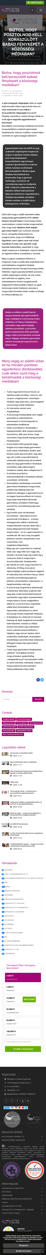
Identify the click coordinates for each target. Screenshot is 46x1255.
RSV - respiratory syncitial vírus (13, 734)
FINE (4, 882)
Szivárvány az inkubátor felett (21, 753)
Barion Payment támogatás (13, 1140)
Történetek (8, 954)
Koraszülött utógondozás (15, 908)
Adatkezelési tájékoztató (13, 1188)
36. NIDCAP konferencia (19, 824)
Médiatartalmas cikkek (24, 730)
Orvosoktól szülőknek (13, 912)
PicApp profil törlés (11, 1213)
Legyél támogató (35, 2)
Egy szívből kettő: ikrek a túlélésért (23, 762)
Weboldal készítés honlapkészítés (17, 1199)
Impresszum (7, 1195)
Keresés (38, 699)
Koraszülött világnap (24, 719)
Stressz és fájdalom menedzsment (18, 945)
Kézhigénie (7, 895)
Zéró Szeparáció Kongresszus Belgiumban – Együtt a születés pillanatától (27, 772)
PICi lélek (7, 928)
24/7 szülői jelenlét (36, 723)
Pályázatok (8, 916)
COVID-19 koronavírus (26, 727)
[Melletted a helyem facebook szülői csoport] (11, 1100)
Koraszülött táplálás (13, 903)
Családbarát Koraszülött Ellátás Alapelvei (22, 878)
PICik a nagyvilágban (12, 933)
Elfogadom (23, 1245)
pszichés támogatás (9, 727)
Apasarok (7, 870)
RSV (4, 937)
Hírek (6, 887)
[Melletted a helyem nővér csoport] (17, 1100)
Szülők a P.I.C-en (10, 949)
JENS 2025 (14, 782)
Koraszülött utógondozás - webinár (18, 1210)
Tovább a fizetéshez (23, 1049)
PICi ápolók (8, 920)
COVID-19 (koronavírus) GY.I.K (15, 874)
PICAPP (5, 1202)
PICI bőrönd (8, 924)
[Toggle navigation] (40, 10)
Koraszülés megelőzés (12, 899)
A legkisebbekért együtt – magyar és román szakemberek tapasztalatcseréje (26, 845)
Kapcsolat (6, 1192)
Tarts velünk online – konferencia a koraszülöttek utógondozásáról (23, 792)
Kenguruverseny (8, 723)
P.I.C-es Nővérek (22, 723)
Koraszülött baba (8, 730)
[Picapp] (28, 1100)
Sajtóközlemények (11, 941)
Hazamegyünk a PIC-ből (12, 1206)
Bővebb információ (23, 1251)
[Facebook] (6, 1100)
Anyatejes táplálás (8, 719)
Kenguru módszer (11, 891)
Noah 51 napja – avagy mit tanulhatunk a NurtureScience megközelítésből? (25, 814)
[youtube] (22, 1100)
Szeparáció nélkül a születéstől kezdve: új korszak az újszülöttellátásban (26, 803)
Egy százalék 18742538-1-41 (13, 1137)
